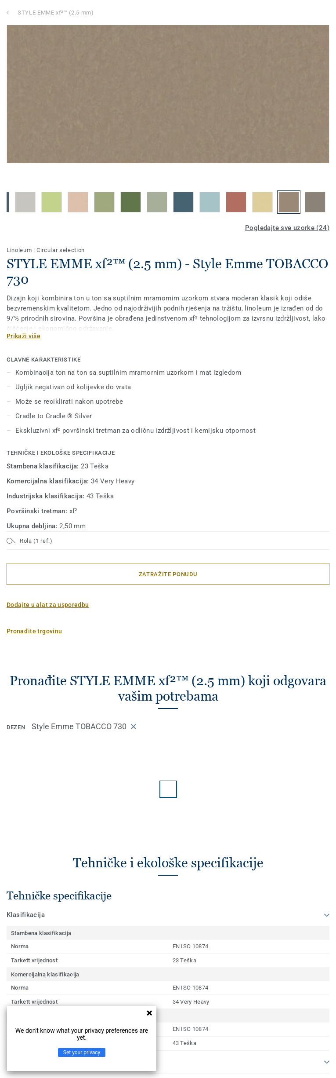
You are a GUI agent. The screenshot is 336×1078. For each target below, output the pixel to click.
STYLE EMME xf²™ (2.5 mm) (56, 12)
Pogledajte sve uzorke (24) (287, 228)
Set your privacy (81, 1052)
